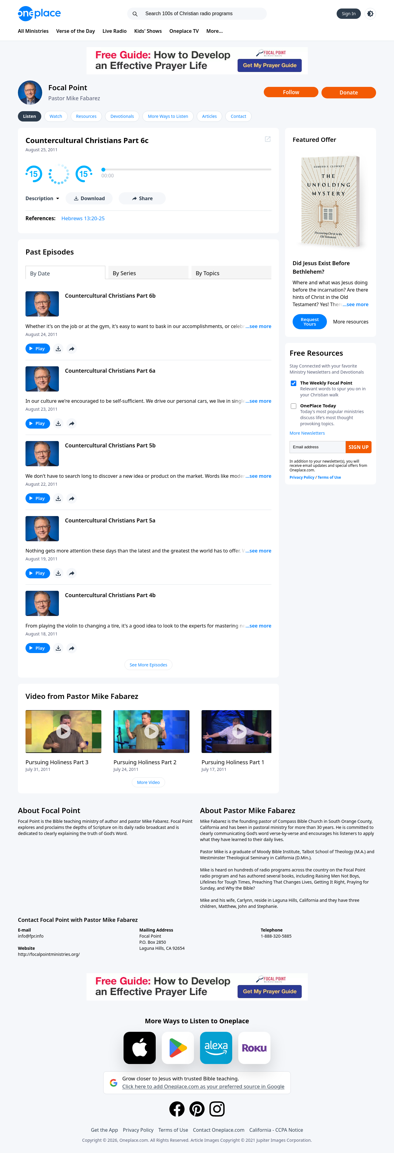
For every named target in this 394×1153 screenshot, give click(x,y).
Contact (238, 116)
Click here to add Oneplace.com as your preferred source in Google (203, 1086)
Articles (209, 116)
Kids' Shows (148, 31)
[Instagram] (217, 1109)
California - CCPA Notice (276, 1130)
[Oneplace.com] (39, 13)
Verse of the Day (75, 31)
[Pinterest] (197, 1109)
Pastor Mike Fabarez (74, 98)
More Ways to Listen (168, 116)
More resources (351, 321)
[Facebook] (177, 1109)
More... (214, 31)
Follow (291, 92)
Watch (56, 116)
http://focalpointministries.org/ (49, 954)
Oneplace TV (184, 31)
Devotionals (122, 116)
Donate (349, 92)
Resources (86, 116)
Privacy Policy (138, 1130)
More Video (148, 782)
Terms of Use (173, 1130)
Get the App (104, 1130)
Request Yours (310, 321)
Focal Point (67, 87)
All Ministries (33, 31)
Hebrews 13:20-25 (83, 218)
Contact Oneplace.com (219, 1130)
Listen (29, 116)
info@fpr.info (30, 936)
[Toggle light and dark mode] (370, 13)
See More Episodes (148, 665)
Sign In (349, 13)
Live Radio (115, 31)
